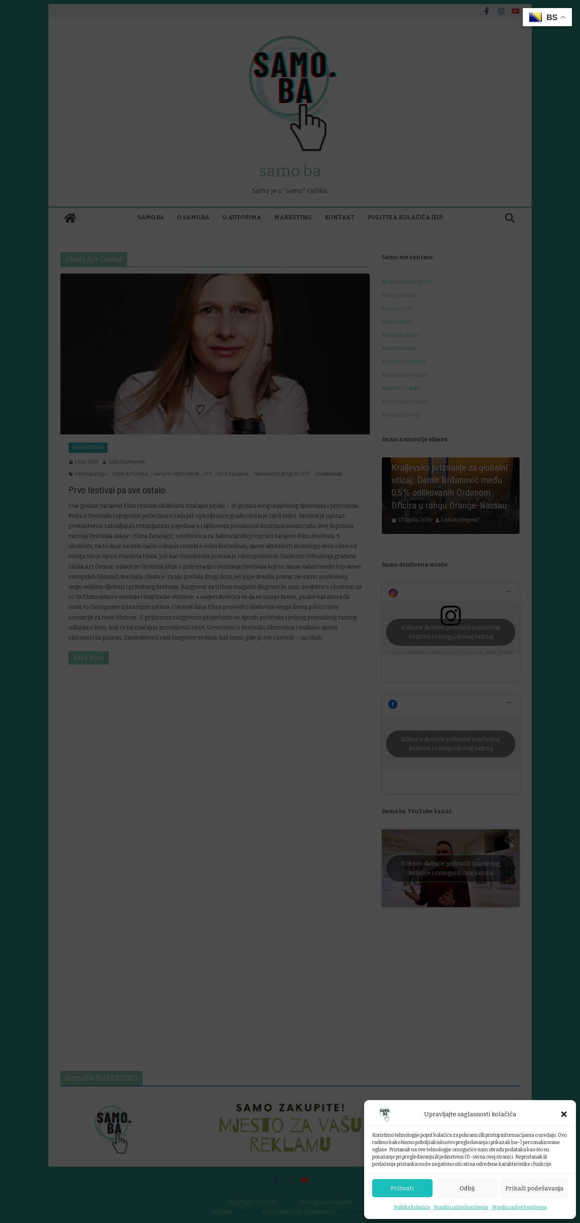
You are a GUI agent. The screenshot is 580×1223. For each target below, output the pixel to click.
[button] (564, 1114)
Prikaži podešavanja (534, 1188)
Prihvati (402, 1188)
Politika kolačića (412, 1207)
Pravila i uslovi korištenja (461, 1207)
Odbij (467, 1188)
